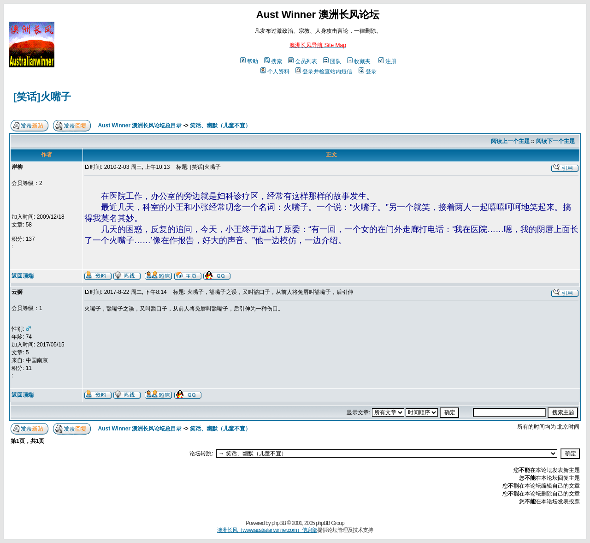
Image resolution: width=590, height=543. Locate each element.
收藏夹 (359, 61)
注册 (387, 61)
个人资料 (274, 71)
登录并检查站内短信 (323, 71)
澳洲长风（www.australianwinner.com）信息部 (267, 530)
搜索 (273, 61)
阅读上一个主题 (510, 141)
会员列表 (302, 61)
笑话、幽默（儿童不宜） (220, 125)
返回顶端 (23, 276)
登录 (368, 71)
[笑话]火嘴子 (42, 96)
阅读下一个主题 (555, 141)
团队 (332, 61)
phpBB (278, 523)
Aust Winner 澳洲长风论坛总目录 (140, 125)
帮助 (249, 61)
